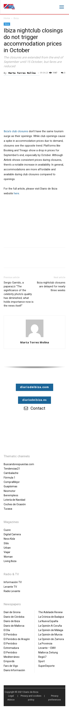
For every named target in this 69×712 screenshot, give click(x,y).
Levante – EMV (47, 647)
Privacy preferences (54, 697)
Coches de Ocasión (15, 504)
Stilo (6, 543)
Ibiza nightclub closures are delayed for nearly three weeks (51, 286)
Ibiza (16, 18)
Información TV (13, 582)
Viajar (7, 552)
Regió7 (42, 656)
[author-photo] (34, 337)
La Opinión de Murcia (50, 634)
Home (7, 18)
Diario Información (14, 670)
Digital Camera (12, 534)
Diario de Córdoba (14, 616)
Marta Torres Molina (22, 73)
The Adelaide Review (50, 612)
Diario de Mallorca (14, 625)
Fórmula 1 (9, 477)
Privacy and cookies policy (31, 697)
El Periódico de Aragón (17, 639)
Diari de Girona (12, 612)
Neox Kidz (9, 538)
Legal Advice (11, 697)
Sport (41, 661)
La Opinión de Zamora (51, 639)
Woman (8, 556)
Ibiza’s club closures (16, 131)
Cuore (7, 530)
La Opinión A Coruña (50, 625)
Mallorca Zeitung (48, 652)
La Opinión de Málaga (50, 630)
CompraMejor (12, 482)
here (16, 193)
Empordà (9, 661)
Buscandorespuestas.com (19, 464)
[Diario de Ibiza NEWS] (9, 6)
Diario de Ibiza (12, 621)
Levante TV (10, 586)
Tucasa (8, 508)
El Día (7, 630)
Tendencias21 (12, 468)
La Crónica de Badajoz (51, 616)
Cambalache (11, 473)
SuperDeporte (46, 665)
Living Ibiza (10, 561)
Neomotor (9, 491)
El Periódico (10, 634)
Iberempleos (11, 495)
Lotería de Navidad (14, 499)
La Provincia (45, 643)
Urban (7, 547)
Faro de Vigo (11, 665)
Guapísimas (10, 486)
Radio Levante (12, 591)
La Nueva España (48, 621)
